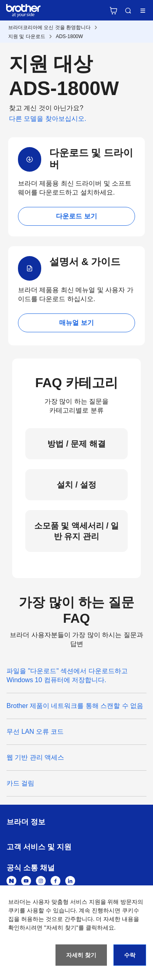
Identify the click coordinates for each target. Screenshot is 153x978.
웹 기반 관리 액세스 (35, 757)
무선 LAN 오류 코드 (35, 731)
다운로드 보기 (76, 216)
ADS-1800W (69, 36)
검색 (128, 11)
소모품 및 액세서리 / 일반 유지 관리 (76, 531)
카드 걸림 (20, 783)
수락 (129, 955)
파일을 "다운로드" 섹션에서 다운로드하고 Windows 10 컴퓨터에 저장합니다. (67, 675)
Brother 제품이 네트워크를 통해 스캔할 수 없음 (75, 705)
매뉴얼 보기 (76, 322)
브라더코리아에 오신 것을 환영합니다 (49, 27)
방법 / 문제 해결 (76, 443)
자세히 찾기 (81, 955)
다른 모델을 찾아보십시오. (47, 118)
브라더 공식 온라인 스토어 (113, 11)
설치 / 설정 (76, 484)
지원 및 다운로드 (26, 36)
